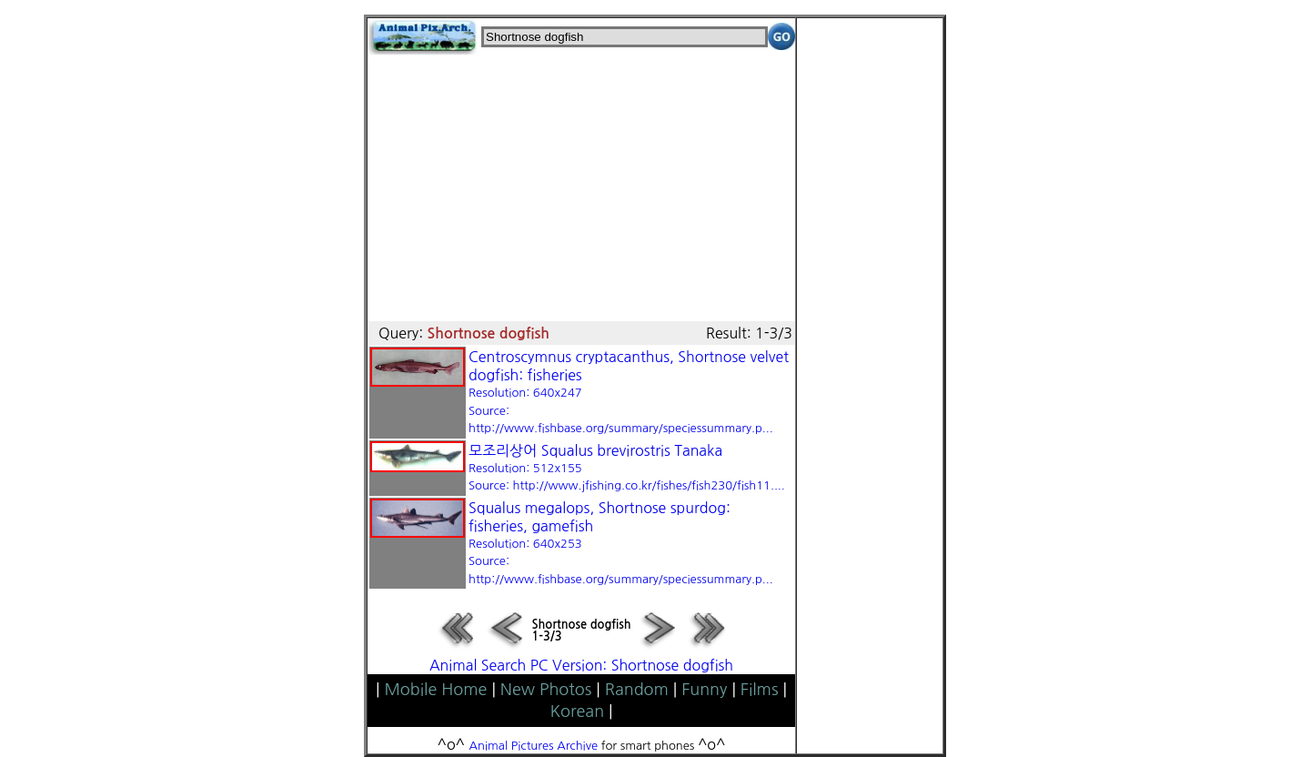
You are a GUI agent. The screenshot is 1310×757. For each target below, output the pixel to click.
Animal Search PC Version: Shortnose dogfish (581, 665)
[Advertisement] (581, 182)
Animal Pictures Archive (534, 746)
